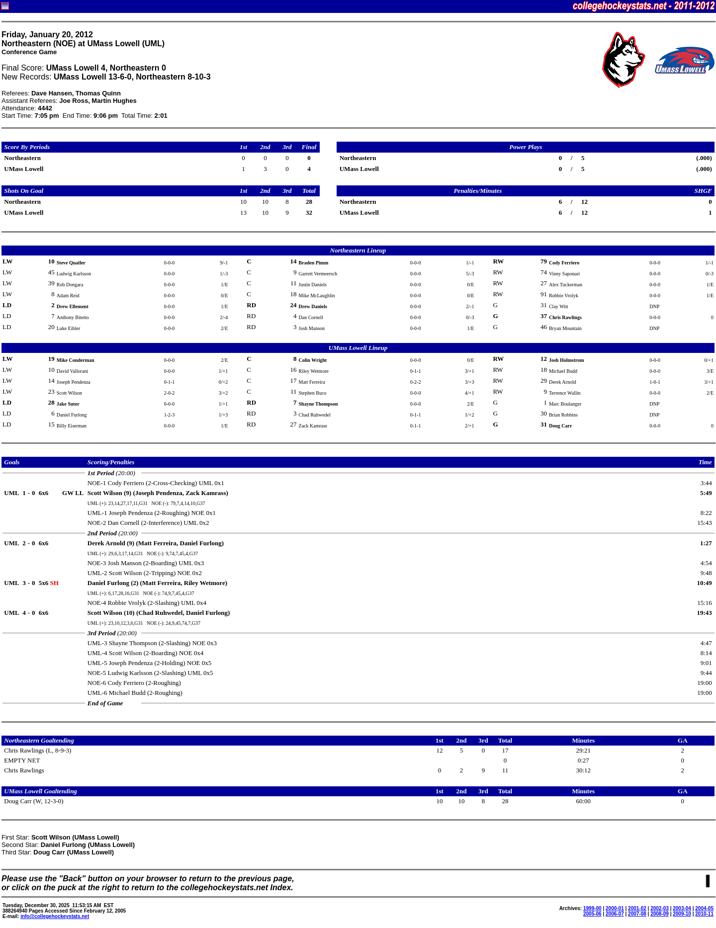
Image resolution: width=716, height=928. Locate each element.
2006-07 (615, 914)
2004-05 (704, 908)
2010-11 (704, 914)
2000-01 (615, 908)
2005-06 (592, 914)
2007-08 (637, 914)
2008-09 (659, 914)
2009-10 (682, 914)
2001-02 (637, 908)
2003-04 (682, 908)
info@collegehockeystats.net (54, 916)
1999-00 (592, 908)
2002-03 (659, 908)
